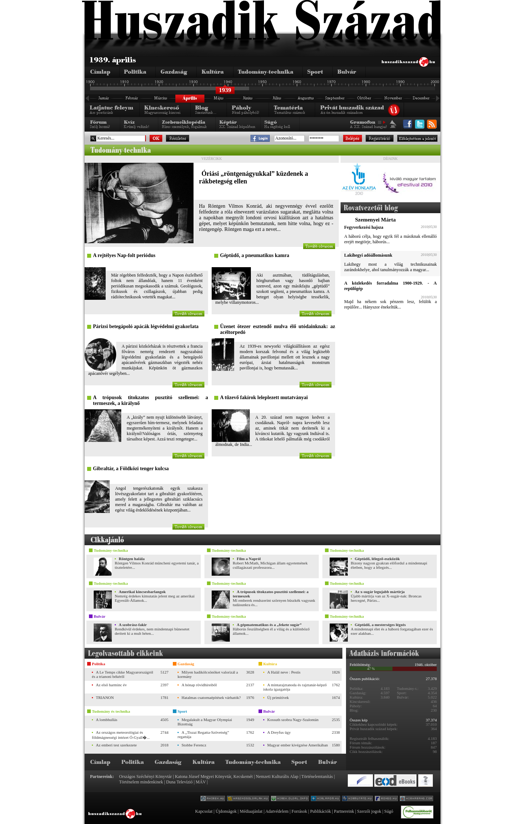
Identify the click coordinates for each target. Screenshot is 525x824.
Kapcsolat (203, 811)
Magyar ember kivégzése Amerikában (297, 745)
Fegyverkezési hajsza (363, 227)
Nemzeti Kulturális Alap (277, 776)
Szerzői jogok (369, 811)
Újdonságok (226, 811)
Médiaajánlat (251, 811)
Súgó (388, 811)
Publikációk (320, 811)
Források (299, 811)
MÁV (201, 781)
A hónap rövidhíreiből (199, 685)
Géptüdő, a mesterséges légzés (380, 624)
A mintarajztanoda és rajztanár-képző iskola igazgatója (295, 687)
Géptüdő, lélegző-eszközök (377, 558)
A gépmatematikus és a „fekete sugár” (269, 624)
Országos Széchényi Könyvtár (145, 776)
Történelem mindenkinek (141, 781)
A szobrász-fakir (133, 624)
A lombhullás (106, 719)
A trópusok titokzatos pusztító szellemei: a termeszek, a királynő (150, 400)
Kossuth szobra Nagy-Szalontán (292, 719)
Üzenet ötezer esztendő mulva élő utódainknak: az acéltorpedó (277, 329)
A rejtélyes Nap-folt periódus (124, 255)
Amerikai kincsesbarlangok (142, 591)
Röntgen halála (132, 558)
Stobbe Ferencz (194, 745)
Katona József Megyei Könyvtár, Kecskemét (214, 776)
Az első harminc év (111, 685)
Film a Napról (249, 558)
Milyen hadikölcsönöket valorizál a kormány (208, 674)
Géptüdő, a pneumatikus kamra (254, 255)
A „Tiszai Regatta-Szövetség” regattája (203, 734)
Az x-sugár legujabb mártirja (380, 591)
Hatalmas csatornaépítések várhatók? (211, 697)
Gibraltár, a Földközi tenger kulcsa (131, 468)
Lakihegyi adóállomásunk (368, 255)
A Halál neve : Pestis (284, 672)
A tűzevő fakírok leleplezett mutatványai (264, 397)
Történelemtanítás (317, 776)
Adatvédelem (277, 811)
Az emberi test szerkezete (116, 745)
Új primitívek (278, 697)
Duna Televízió (179, 781)
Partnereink (344, 811)
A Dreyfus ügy (279, 732)
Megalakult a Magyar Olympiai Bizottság (205, 721)
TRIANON (105, 697)
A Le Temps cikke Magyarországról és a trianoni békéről (122, 674)
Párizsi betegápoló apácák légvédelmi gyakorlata (146, 326)
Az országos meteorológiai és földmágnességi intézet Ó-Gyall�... (121, 735)
